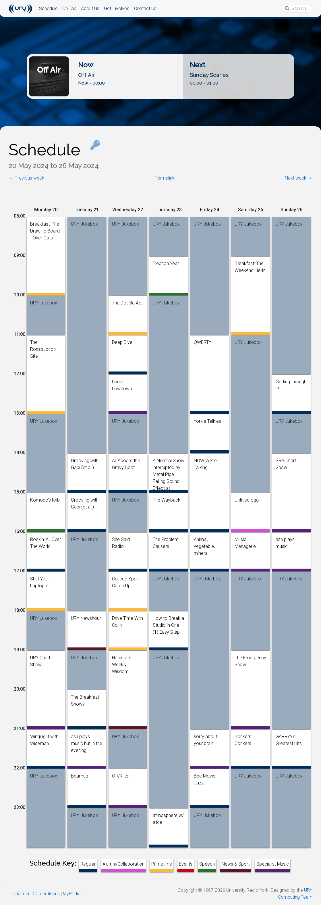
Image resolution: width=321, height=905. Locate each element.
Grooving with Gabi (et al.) (84, 462)
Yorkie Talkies (207, 421)
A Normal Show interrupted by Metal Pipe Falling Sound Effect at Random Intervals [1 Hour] (168, 462)
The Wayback (166, 500)
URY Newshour (86, 618)
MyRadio (72, 893)
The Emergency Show (250, 659)
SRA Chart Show (286, 462)
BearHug (79, 776)
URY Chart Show (40, 659)
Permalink (165, 178)
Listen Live (160, 94)
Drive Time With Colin (127, 620)
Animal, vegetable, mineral (204, 541)
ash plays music (285, 541)
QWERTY (202, 342)
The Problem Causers (166, 541)
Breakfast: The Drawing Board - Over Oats (45, 225)
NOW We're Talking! (205, 462)
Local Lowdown (122, 383)
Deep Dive (122, 342)
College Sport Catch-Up (126, 580)
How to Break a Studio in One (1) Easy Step (168, 620)
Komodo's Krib (45, 500)
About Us (90, 8)
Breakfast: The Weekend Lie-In (250, 265)
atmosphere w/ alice (168, 817)
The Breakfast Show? (85, 698)
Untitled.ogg (247, 500)
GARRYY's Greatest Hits (289, 738)
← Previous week (26, 178)
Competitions (46, 893)
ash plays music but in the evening (86, 738)
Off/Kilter (121, 776)
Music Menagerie (245, 541)
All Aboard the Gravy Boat (126, 462)
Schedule (48, 8)
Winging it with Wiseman (44, 738)
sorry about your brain (205, 738)
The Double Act (127, 303)
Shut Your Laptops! (39, 580)
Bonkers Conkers (243, 738)
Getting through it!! (291, 383)
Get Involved (116, 8)
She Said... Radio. (122, 541)
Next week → (298, 178)
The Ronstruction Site (43, 344)
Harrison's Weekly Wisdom (121, 659)
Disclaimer (19, 893)
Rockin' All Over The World (45, 541)
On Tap (69, 8)
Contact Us (145, 8)
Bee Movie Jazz (204, 777)
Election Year (166, 263)
